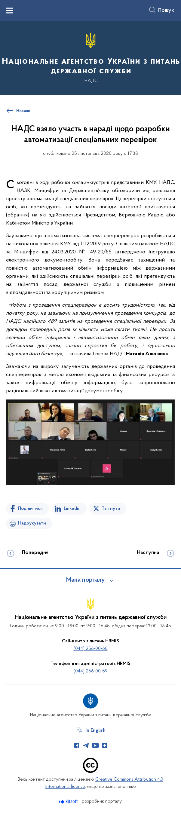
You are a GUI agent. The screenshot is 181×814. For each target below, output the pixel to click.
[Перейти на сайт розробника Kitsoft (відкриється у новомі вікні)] (69, 801)
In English (95, 730)
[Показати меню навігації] (9, 10)
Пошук (166, 10)
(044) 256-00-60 (91, 648)
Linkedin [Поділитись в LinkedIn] (72, 508)
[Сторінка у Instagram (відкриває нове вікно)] (104, 745)
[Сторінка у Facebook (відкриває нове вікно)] (76, 745)
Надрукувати (32, 523)
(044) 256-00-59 (91, 671)
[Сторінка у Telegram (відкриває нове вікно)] (86, 745)
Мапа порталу (85, 580)
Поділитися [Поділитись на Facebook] (30, 508)
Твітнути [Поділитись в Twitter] (111, 508)
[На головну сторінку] (90, 58)
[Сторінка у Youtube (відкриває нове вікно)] (95, 745)
